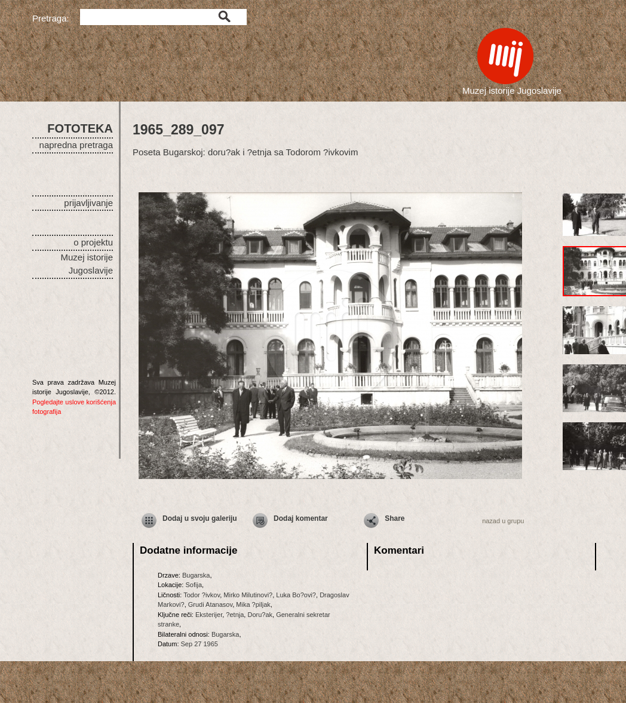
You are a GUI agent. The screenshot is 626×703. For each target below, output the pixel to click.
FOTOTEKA (80, 128)
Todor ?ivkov (201, 594)
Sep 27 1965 (199, 643)
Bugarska (196, 575)
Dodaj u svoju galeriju (199, 518)
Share (394, 518)
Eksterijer (208, 614)
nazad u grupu (503, 520)
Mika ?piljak (253, 604)
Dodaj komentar (301, 518)
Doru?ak (259, 614)
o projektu (93, 242)
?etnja (235, 614)
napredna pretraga (76, 145)
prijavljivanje (88, 203)
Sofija (193, 584)
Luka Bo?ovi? (296, 594)
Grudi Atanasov (210, 604)
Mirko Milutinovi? (247, 594)
